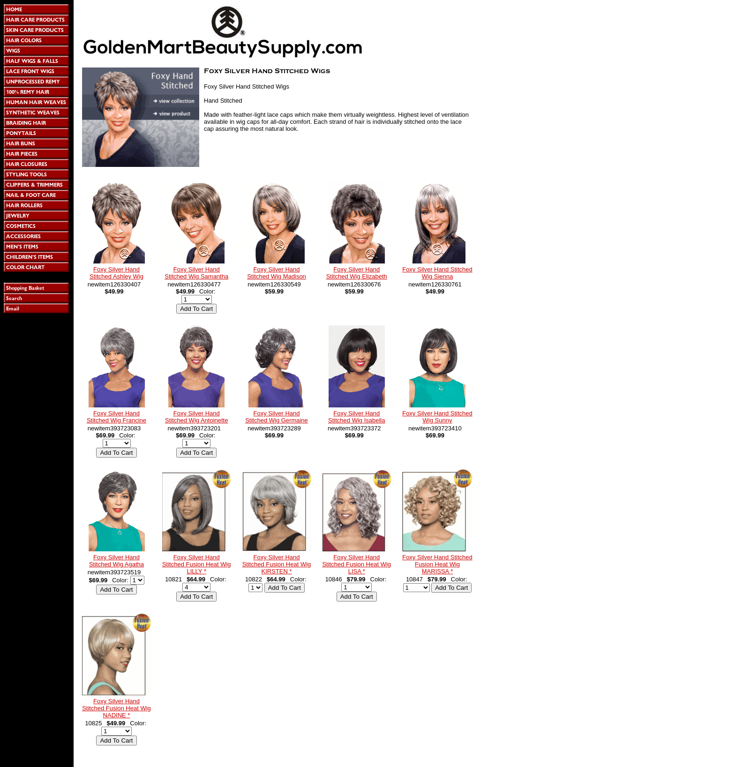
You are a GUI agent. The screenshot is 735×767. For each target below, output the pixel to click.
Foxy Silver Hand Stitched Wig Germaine (276, 417)
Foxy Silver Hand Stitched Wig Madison (276, 273)
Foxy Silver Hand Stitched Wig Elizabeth (356, 273)
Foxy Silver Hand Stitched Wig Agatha (116, 561)
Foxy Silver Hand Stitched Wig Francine (116, 417)
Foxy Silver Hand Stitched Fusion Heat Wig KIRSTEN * (276, 564)
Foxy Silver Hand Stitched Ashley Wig (116, 273)
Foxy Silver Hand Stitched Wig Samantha (196, 273)
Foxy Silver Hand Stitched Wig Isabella (356, 417)
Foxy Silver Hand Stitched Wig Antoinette (196, 417)
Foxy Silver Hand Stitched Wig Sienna (437, 273)
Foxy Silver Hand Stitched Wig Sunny (437, 417)
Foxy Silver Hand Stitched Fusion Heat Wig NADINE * (116, 708)
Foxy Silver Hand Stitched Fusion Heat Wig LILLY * (196, 564)
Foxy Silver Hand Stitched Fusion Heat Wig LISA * (356, 564)
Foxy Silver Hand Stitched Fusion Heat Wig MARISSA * (437, 564)
